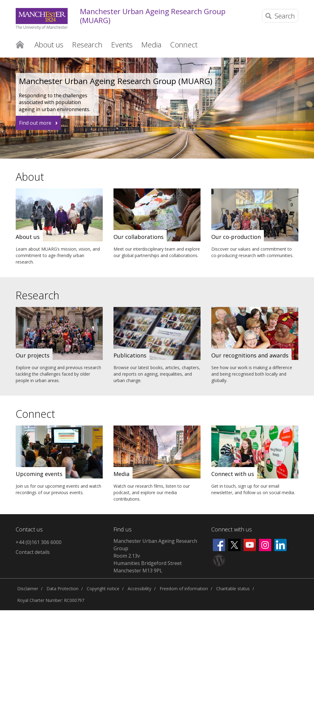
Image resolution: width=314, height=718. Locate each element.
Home (20, 44)
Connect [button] (183, 44)
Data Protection (62, 588)
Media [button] (151, 44)
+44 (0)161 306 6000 (39, 542)
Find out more (35, 122)
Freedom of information (184, 588)
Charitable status (233, 588)
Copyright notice (103, 588)
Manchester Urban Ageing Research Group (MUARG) (152, 16)
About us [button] (48, 44)
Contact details (33, 552)
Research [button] (87, 44)
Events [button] (122, 44)
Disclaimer (27, 588)
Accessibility (139, 588)
